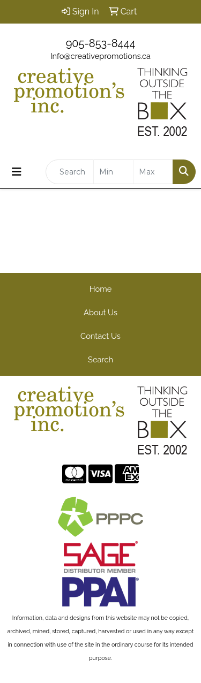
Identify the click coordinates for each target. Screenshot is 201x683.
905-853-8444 (101, 43)
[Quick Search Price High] (153, 172)
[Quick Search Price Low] (113, 172)
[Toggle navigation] (16, 171)
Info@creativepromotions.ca (100, 55)
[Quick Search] (70, 172)
